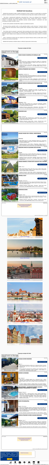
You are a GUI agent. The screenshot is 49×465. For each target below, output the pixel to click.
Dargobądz (4, 148)
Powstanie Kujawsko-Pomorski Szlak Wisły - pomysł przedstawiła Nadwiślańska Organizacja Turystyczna (24, 205)
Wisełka (3, 162)
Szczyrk (3, 402)
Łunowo (3, 112)
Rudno (3, 360)
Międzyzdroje (4, 70)
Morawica (4, 388)
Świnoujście (4, 84)
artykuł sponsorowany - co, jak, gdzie (42, 215)
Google (17, 452)
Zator (3, 374)
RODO (2, 457)
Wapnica (3, 56)
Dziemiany (4, 416)
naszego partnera (22, 66)
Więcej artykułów (4, 436)
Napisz (48, 464)
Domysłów (4, 190)
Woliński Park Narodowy (24, 452)
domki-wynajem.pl (24, 2)
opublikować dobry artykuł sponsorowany (42, 448)
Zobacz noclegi (42, 58)
